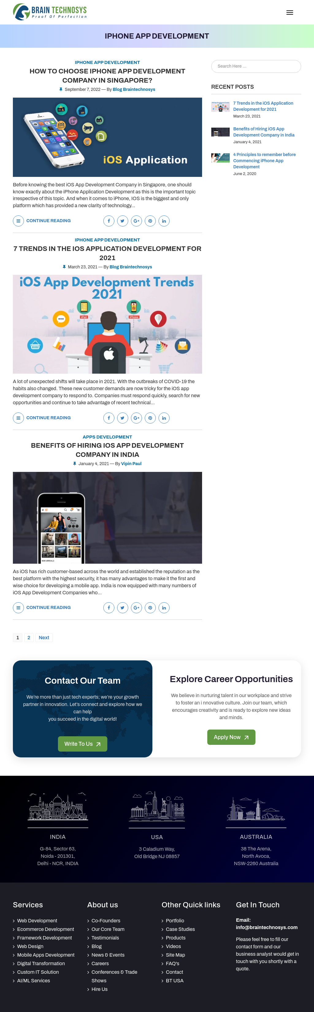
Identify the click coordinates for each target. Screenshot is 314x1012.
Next (44, 637)
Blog (97, 946)
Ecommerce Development (45, 929)
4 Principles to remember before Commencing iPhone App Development (264, 160)
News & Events (108, 955)
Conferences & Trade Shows (114, 976)
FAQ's (172, 963)
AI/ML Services (33, 980)
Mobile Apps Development (46, 955)
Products (176, 937)
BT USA (175, 980)
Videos (173, 946)
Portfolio (175, 920)
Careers (100, 963)
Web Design (30, 946)
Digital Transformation (41, 963)
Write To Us (82, 744)
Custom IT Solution (38, 972)
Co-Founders (106, 920)
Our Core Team (108, 929)
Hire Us (100, 989)
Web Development (37, 920)
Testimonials (105, 937)
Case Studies (180, 929)
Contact (174, 972)
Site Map (175, 955)
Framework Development (44, 937)
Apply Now (231, 737)
